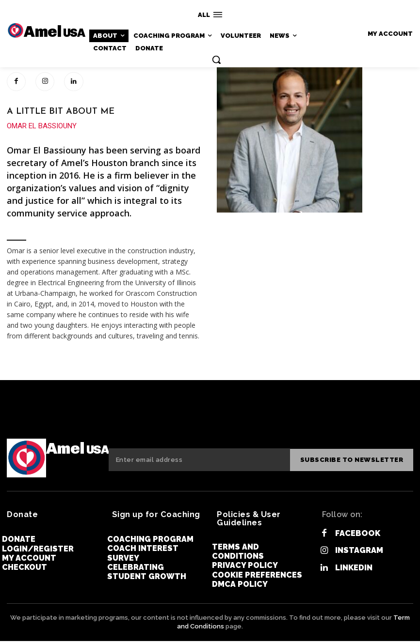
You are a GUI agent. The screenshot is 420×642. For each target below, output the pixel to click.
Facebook (357, 534)
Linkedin (353, 568)
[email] (200, 461)
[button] (216, 59)
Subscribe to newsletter (352, 460)
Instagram (359, 551)
